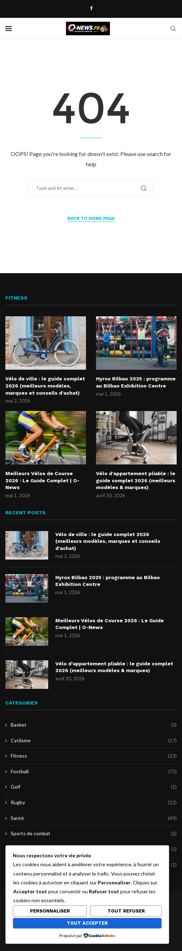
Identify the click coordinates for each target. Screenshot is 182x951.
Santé (94, 818)
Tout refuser (126, 911)
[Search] (173, 28)
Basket (94, 724)
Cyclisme (94, 740)
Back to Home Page (91, 218)
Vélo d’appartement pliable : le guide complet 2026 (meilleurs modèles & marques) (135, 480)
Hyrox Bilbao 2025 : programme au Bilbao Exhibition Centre (136, 382)
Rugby (94, 802)
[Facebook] (91, 8)
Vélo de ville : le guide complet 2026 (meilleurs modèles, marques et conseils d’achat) (45, 385)
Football (94, 771)
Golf (94, 786)
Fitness (94, 755)
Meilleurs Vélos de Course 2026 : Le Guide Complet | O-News (42, 480)
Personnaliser (50, 911)
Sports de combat (94, 833)
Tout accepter (87, 923)
